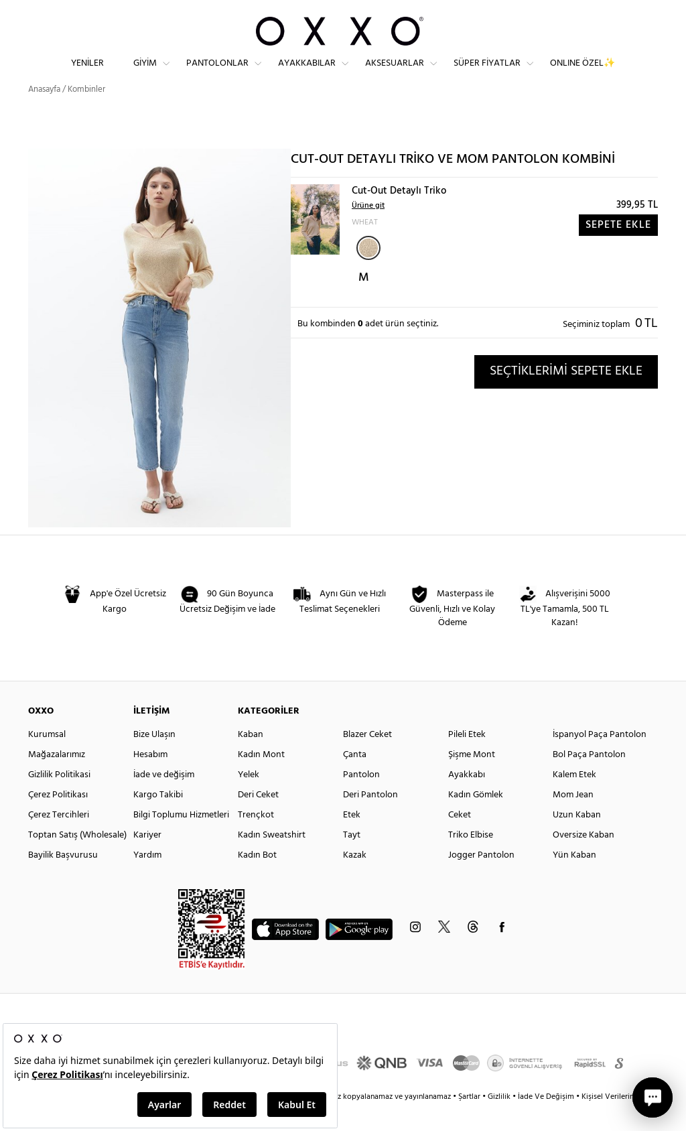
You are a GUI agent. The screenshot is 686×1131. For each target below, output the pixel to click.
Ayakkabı (466, 799)
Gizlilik (500, 1121)
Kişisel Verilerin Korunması (626, 1121)
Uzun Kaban (577, 839)
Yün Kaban (574, 879)
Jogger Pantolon (481, 879)
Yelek (248, 799)
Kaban (250, 759)
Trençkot (256, 839)
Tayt (351, 859)
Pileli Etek (467, 759)
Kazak (354, 879)
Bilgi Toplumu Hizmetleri (181, 839)
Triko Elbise (470, 859)
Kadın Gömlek (475, 819)
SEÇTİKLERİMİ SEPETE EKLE (566, 395)
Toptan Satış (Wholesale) (77, 859)
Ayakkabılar (307, 74)
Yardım (147, 879)
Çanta (354, 779)
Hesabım (150, 779)
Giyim (145, 74)
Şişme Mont (471, 779)
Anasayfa (44, 114)
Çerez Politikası (58, 819)
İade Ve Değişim (546, 1121)
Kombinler (86, 114)
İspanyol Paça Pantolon (599, 759)
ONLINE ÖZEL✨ (582, 74)
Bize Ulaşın (154, 759)
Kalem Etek (574, 799)
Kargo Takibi (158, 819)
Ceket (459, 839)
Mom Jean (573, 819)
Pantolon (361, 799)
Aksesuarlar (394, 74)
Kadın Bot (257, 879)
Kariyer (147, 859)
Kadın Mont (261, 779)
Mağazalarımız (56, 779)
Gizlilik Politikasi (59, 799)
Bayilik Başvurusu (63, 879)
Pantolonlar (217, 74)
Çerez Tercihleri (58, 839)
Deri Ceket (258, 819)
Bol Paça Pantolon (589, 779)
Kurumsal (47, 759)
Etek (351, 839)
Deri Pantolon (370, 819)
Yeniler (87, 74)
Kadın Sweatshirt (271, 859)
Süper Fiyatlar (487, 74)
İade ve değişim (163, 799)
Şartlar (470, 1121)
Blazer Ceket (367, 759)
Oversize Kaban (583, 859)
